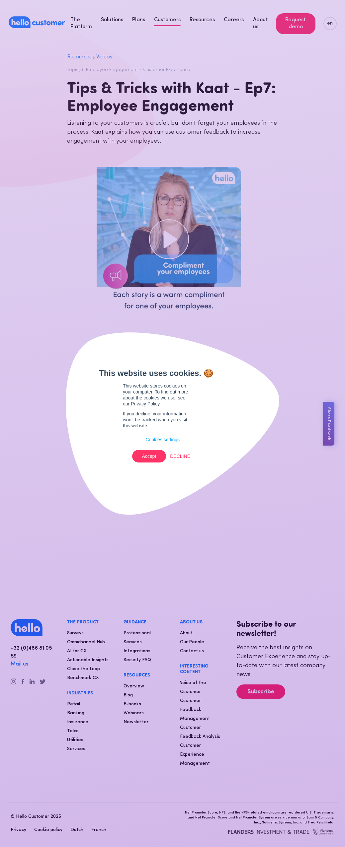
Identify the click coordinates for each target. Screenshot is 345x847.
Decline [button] (180, 456)
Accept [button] (149, 456)
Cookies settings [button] (162, 439)
